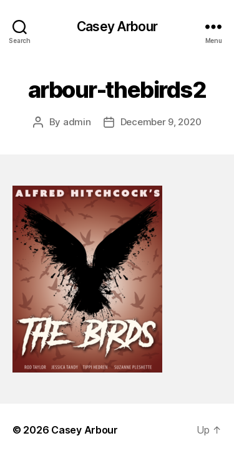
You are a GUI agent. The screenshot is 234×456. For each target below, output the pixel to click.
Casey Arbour (117, 26)
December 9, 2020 (161, 122)
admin (77, 122)
